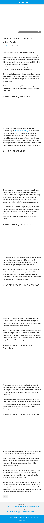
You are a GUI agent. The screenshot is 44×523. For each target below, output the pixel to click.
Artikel (5, 496)
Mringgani (33, 67)
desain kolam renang (21, 131)
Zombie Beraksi (22, 2)
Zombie (6, 45)
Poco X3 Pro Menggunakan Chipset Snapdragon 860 (23, 507)
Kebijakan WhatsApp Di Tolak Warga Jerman (21, 512)
